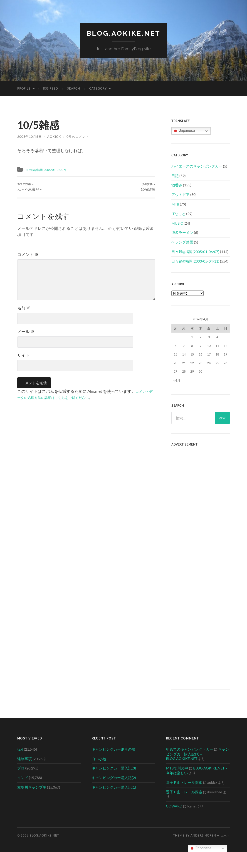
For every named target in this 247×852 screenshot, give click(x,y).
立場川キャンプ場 (31, 787)
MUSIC (177, 223)
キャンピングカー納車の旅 (113, 749)
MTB (175, 204)
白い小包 (99, 759)
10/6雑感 (147, 187)
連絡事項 (24, 759)
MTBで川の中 (177, 768)
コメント (27, 255)
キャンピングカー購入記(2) (114, 777)
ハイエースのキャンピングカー (196, 166)
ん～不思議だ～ (30, 187)
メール (25, 332)
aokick (54, 136)
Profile (24, 88)
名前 (23, 308)
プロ (21, 768)
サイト (23, 356)
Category (98, 88)
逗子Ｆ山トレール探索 (184, 782)
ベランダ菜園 (182, 242)
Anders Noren (203, 835)
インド (22, 777)
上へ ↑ (225, 835)
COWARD (174, 806)
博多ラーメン (182, 232)
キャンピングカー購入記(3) (114, 768)
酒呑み (176, 185)
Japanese (184, 131)
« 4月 (176, 380)
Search (73, 88)
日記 (175, 175)
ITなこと (178, 213)
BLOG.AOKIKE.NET (123, 33)
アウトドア (180, 194)
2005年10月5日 (29, 136)
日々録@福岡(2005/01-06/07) (48, 170)
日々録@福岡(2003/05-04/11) (195, 261)
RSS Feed (50, 88)
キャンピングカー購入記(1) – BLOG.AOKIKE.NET (197, 754)
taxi (20, 749)
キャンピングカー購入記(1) (114, 787)
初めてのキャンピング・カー (189, 749)
